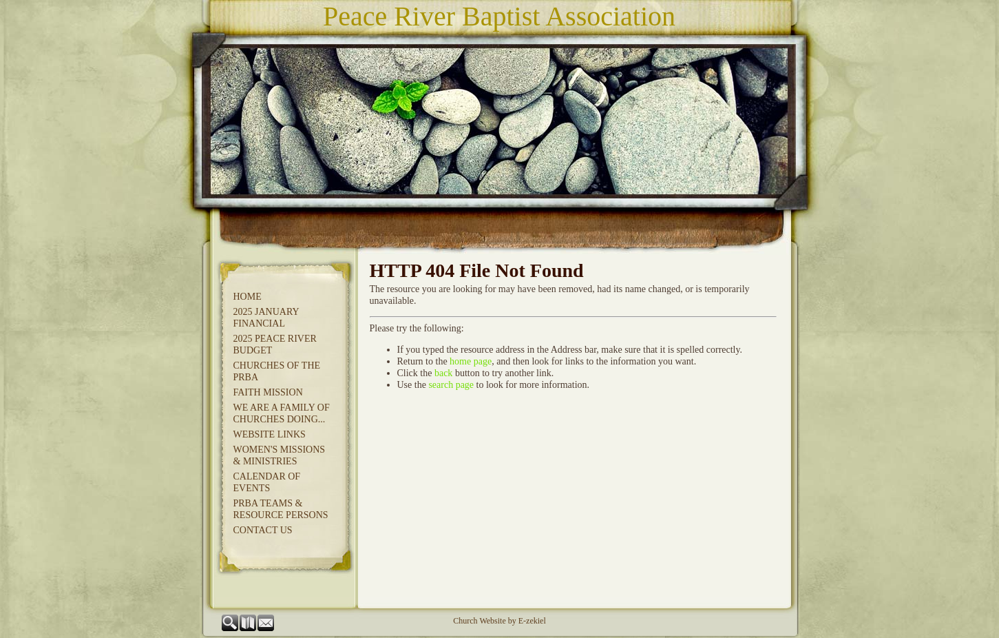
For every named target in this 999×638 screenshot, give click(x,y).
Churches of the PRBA (277, 371)
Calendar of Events (267, 482)
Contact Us (263, 530)
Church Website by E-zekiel (499, 621)
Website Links (269, 434)
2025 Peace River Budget (275, 344)
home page (471, 361)
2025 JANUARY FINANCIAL (266, 318)
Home (247, 296)
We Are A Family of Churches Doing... (281, 413)
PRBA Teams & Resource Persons (280, 509)
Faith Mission (268, 392)
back (443, 373)
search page (451, 385)
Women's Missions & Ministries (279, 455)
